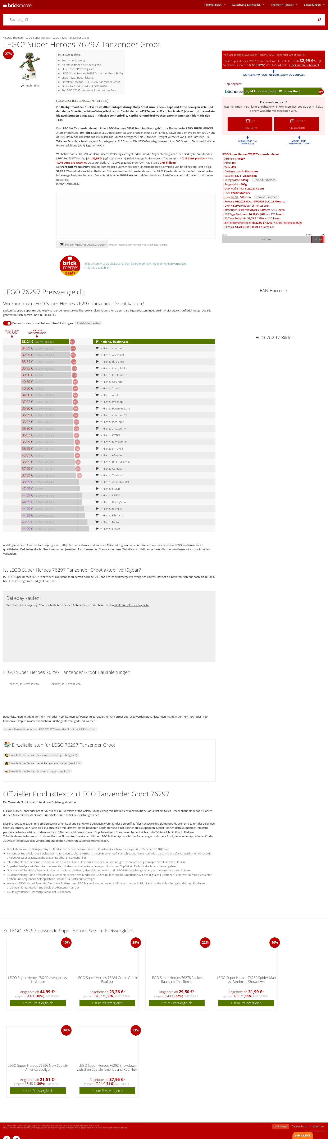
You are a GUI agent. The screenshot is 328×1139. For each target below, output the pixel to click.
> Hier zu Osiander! (109, 382)
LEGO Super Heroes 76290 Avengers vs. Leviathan (38, 979)
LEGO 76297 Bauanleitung (78, 77)
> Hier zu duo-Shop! (109, 362)
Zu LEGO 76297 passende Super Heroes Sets (89, 90)
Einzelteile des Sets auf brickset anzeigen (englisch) (37, 771)
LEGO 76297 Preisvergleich (78, 69)
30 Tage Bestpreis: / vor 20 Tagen (252, 218)
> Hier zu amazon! (108, 348)
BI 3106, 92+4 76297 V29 (24, 684)
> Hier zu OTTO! (107, 435)
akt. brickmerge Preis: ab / (263, 223)
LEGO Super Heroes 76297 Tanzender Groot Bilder (92, 73)
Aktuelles (246, 4)
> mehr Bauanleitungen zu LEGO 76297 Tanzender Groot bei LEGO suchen (50, 729)
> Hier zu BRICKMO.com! (112, 462)
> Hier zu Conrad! (108, 468)
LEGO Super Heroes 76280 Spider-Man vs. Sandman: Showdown (246, 979)
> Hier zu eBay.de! (108, 455)
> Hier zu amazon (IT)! (110, 415)
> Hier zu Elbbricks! (109, 515)
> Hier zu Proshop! (108, 402)
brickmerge (281, 1126)
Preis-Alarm (250, 106)
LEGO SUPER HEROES (199, 128)
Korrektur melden (264, 180)
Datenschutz (299, 1126)
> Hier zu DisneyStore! (110, 502)
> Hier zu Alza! (106, 395)
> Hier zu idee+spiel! (109, 422)
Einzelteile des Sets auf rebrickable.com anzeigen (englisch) (43, 763)
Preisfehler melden (88, 323)
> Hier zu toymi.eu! (108, 509)
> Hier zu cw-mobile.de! (111, 482)
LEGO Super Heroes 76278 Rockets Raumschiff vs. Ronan (176, 979)
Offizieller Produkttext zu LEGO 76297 (84, 86)
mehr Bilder (30, 85)
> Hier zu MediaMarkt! (110, 442)
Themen (282, 4)
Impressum (317, 1126)
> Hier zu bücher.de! (111, 341)
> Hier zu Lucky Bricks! (110, 368)
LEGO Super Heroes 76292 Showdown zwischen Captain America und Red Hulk (107, 1067)
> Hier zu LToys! (107, 529)
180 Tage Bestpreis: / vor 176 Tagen (253, 214)
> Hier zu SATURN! (108, 448)
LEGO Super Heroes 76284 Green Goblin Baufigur (107, 979)
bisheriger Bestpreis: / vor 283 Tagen (254, 210)
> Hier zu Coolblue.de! (111, 375)
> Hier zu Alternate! (109, 355)
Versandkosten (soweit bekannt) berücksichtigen (42, 323)
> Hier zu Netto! (106, 522)
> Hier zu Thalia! (107, 388)
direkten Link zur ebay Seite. (131, 605)
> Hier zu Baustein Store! (112, 408)
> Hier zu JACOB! (107, 489)
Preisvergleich (213, 4)
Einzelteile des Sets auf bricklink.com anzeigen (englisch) (41, 755)
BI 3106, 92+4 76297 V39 (66, 684)
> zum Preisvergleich (38, 1003)
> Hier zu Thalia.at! (108, 475)
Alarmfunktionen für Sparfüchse (81, 65)
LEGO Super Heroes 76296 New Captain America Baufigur (38, 1067)
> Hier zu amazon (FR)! (111, 428)
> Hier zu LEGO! (107, 495)
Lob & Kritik (303, 1135)
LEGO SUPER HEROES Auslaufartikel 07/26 (82, 100)
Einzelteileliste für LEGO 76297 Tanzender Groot (91, 82)
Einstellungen (312, 4)
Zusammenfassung (73, 60)
